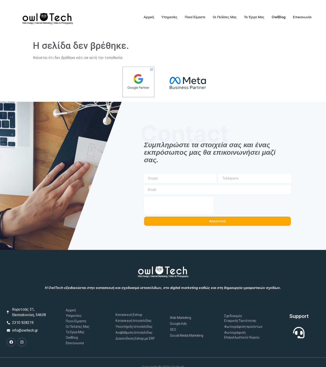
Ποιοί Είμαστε (195, 14)
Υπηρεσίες (169, 14)
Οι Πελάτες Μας (225, 14)
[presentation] (172, 195)
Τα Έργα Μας (254, 14)
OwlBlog (278, 14)
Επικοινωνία (302, 14)
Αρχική (149, 14)
